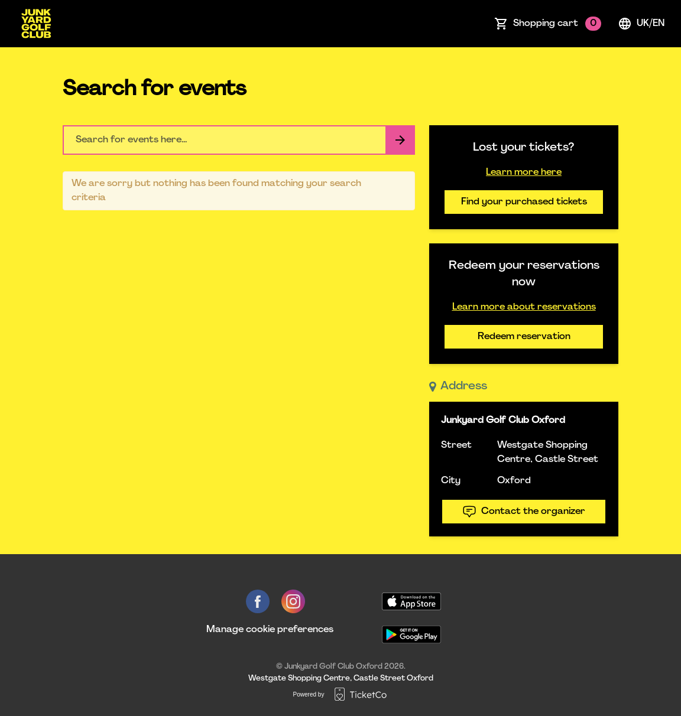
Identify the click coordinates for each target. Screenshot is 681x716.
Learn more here (524, 172)
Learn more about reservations (524, 307)
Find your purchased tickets (524, 202)
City (451, 481)
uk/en (641, 24)
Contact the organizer (523, 512)
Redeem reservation (524, 336)
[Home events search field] (239, 140)
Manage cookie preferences (269, 629)
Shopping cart (557, 24)
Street (456, 445)
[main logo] (36, 24)
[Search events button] (400, 140)
